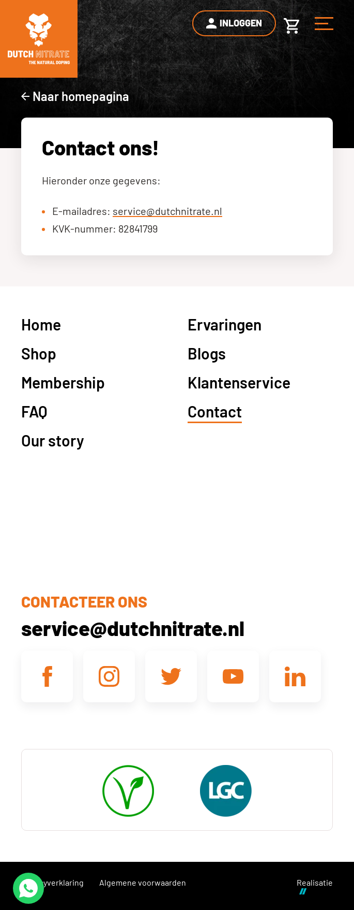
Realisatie (315, 885)
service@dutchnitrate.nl (167, 211)
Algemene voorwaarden (142, 882)
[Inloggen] (234, 23)
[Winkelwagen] (291, 23)
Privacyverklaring (52, 882)
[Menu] (324, 23)
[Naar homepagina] (75, 96)
